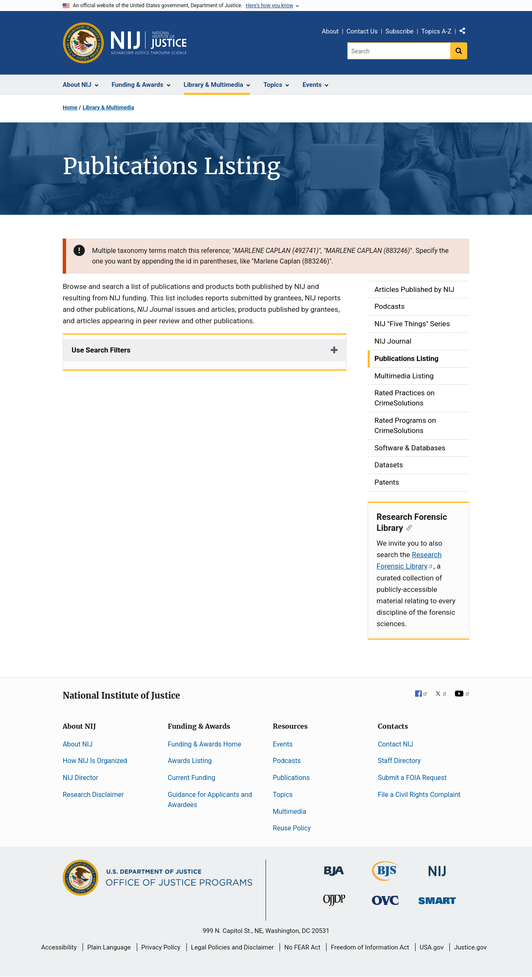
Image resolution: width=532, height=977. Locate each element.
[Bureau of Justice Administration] (334, 867)
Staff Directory (399, 761)
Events (283, 744)
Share (465, 32)
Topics (283, 795)
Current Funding (191, 778)
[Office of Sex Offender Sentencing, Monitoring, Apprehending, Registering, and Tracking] (437, 898)
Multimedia (289, 812)
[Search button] (458, 50)
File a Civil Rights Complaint (419, 795)
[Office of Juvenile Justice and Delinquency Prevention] (334, 902)
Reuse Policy (292, 828)
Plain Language (109, 947)
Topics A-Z (436, 31)
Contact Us (362, 31)
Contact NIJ (395, 744)
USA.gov (432, 947)
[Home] (148, 42)
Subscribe (399, 31)
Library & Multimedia (108, 107)
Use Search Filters (101, 350)
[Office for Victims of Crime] (385, 900)
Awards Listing (190, 761)
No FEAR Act (302, 947)
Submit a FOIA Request (412, 778)
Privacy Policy (160, 947)
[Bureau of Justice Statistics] (385, 877)
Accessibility (59, 947)
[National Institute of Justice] (437, 867)
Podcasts (287, 761)
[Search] (398, 50)
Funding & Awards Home (204, 744)
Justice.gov (470, 947)
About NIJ (77, 744)
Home (70, 107)
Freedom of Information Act (370, 947)
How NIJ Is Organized (95, 761)
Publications (291, 778)
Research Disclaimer (93, 795)
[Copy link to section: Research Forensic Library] (407, 527)
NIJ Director (80, 778)
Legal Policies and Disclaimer (232, 947)
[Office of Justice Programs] (83, 43)
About (330, 31)
